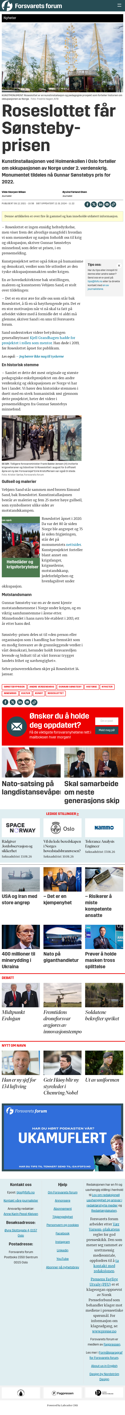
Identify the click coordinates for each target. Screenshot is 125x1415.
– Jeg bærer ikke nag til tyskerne (40, 361)
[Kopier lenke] (113, 209)
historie (91, 692)
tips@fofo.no (95, 286)
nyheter (107, 692)
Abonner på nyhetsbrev (62, 1272)
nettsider (73, 550)
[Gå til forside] (32, 8)
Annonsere (62, 1205)
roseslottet (56, 698)
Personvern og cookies (63, 1230)
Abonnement (63, 1213)
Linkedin (62, 1255)
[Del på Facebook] (87, 209)
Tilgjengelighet (62, 1222)
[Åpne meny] (119, 8)
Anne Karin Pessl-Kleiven (21, 1219)
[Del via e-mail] (107, 209)
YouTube (62, 1264)
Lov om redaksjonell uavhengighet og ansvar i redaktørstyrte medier (104, 1205)
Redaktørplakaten (104, 1215)
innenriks (10, 698)
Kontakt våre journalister (21, 1205)
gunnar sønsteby (70, 692)
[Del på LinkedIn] (100, 209)
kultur (25, 698)
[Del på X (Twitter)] (94, 209)
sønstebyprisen (14, 692)
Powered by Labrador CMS (62, 1410)
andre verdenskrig (41, 692)
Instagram (62, 1247)
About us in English (104, 1371)
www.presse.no (104, 1336)
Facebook (62, 1238)
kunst (39, 698)
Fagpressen (112, 1349)
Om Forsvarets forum (62, 1197)
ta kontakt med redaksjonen (106, 1270)
